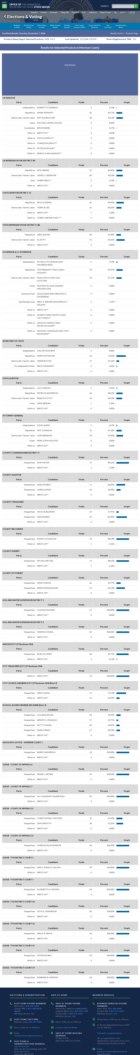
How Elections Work (120, 26)
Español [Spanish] (34, 12)
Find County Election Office (79, 26)
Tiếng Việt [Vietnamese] (64, 12)
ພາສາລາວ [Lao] (93, 12)
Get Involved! (108, 26)
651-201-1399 (81, 1011)
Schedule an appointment (109, 1033)
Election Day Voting (29, 26)
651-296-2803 (115, 1008)
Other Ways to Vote (42, 26)
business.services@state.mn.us (112, 1051)
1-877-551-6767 (116, 1011)
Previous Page (132, 33)
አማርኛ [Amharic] (122, 12)
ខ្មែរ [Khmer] (115, 12)
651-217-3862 (35, 1022)
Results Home (116, 33)
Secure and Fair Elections (95, 26)
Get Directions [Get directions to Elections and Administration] (21, 1046)
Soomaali (53, 12)
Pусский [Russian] (75, 12)
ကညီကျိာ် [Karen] (131, 12)
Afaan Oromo (105, 12)
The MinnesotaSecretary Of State (29, 5)
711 (32, 1014)
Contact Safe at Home (66, 1027)
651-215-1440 (32, 1006)
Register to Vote (17, 26)
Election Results (67, 26)
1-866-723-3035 (75, 1014)
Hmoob (44, 12)
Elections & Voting (22, 16)
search (105, 6)
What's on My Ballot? (55, 26)
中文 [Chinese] (84, 12)
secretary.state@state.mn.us (28, 1036)
